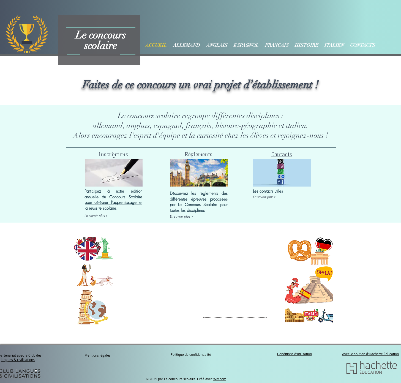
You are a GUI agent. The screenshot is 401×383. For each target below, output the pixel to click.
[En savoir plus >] (107, 216)
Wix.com (219, 379)
